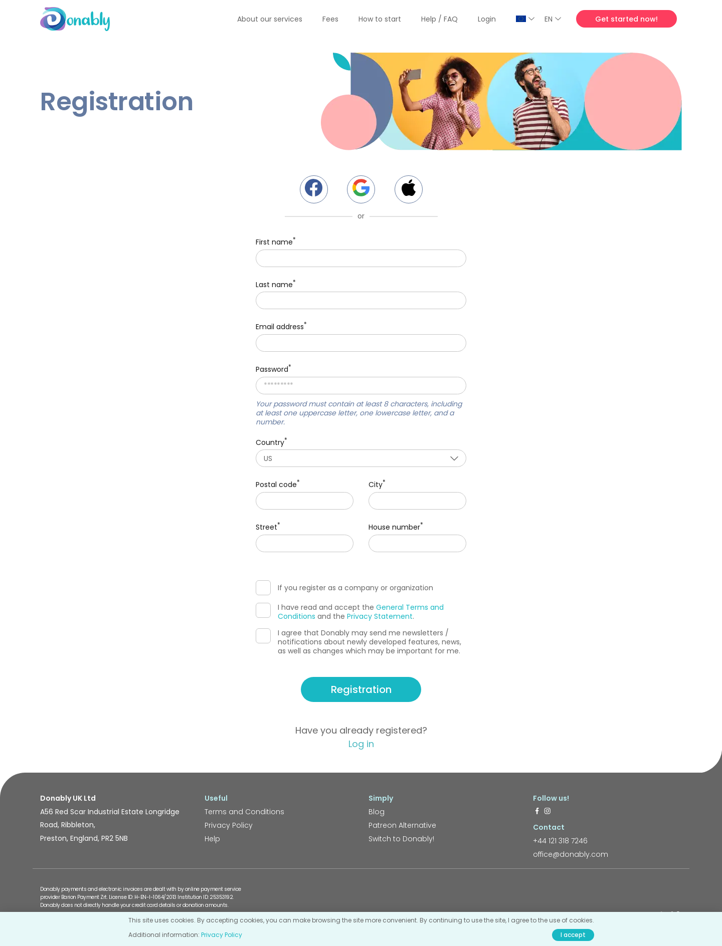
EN (553, 19)
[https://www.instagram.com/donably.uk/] (548, 811)
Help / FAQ (439, 19)
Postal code (278, 484)
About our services (269, 19)
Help (212, 839)
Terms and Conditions (244, 812)
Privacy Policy (229, 825)
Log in (361, 744)
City (377, 484)
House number (396, 526)
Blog (377, 812)
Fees (330, 19)
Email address (281, 326)
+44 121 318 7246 (560, 841)
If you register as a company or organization (344, 587)
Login (487, 19)
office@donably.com (570, 854)
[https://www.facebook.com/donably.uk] (537, 811)
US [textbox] (268, 458)
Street (268, 526)
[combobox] (361, 458)
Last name (276, 284)
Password (273, 368)
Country (271, 441)
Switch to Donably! (401, 839)
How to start (379, 19)
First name (276, 241)
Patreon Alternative (402, 825)
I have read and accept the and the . (350, 612)
